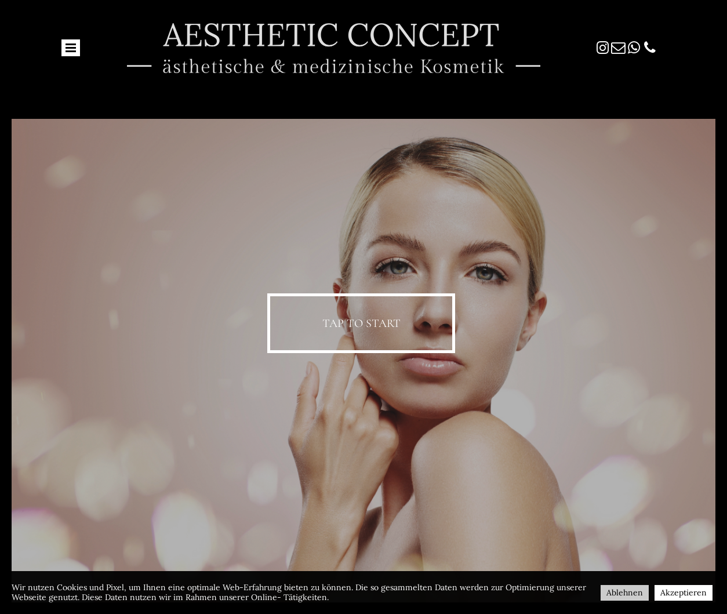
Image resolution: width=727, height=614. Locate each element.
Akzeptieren (683, 592)
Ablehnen (624, 592)
